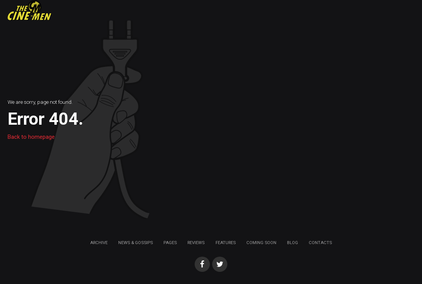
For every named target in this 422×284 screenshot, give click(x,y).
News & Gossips (135, 242)
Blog (292, 242)
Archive (99, 242)
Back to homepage (31, 136)
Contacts (320, 242)
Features (226, 242)
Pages (170, 242)
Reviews (196, 242)
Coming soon (261, 242)
